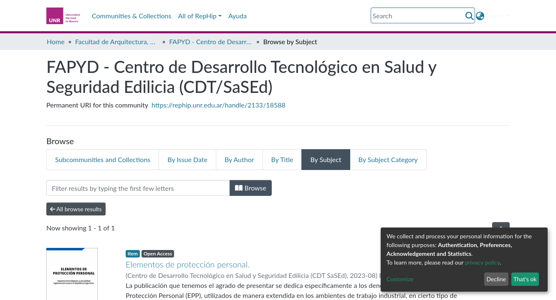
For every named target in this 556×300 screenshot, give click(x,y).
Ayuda (237, 16)
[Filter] (138, 188)
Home (56, 41)
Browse (250, 188)
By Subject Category (388, 159)
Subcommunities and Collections (102, 159)
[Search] (423, 15)
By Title (282, 159)
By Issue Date (187, 159)
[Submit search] (470, 16)
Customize (400, 278)
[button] (480, 16)
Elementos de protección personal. (188, 264)
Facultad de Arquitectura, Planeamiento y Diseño (117, 41)
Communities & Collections (131, 16)
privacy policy (482, 262)
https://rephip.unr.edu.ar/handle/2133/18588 (219, 105)
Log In (495, 16)
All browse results (76, 208)
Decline (496, 278)
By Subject (325, 159)
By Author (239, 159)
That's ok (524, 278)
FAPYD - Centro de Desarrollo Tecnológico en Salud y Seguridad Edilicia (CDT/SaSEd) (211, 41)
